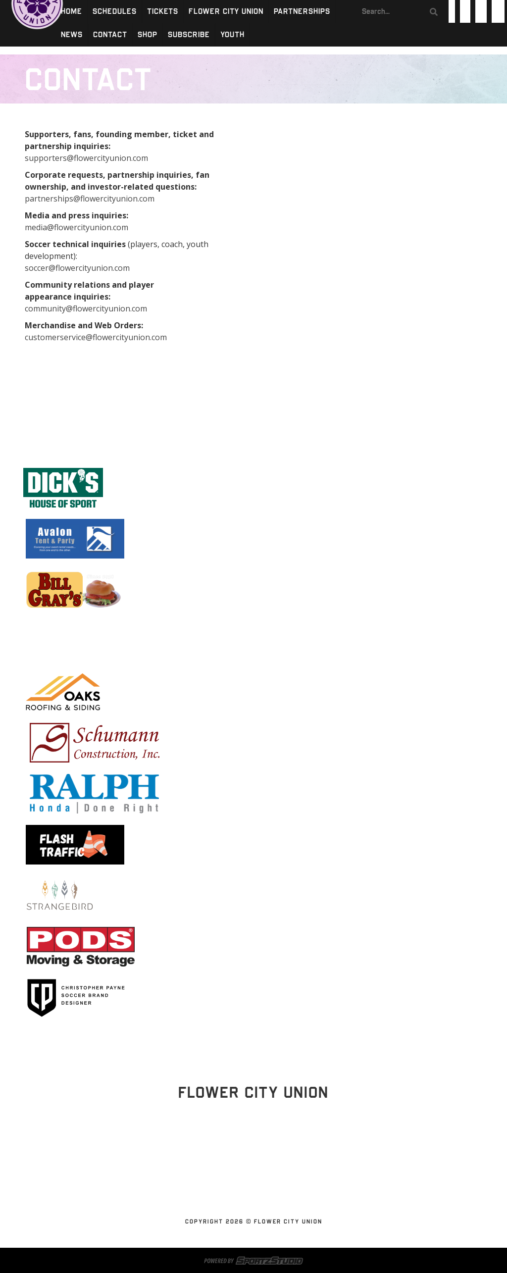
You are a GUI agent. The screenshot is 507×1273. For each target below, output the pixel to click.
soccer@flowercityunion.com (77, 267)
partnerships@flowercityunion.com (89, 198)
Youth (232, 35)
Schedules (115, 11)
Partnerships (302, 11)
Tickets (162, 11)
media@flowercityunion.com (76, 227)
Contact (110, 35)
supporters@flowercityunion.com (86, 158)
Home (71, 11)
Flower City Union (226, 11)
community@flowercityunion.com (86, 308)
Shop (147, 35)
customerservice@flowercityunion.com (96, 337)
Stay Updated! (253, 1144)
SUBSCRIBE (189, 35)
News (72, 35)
